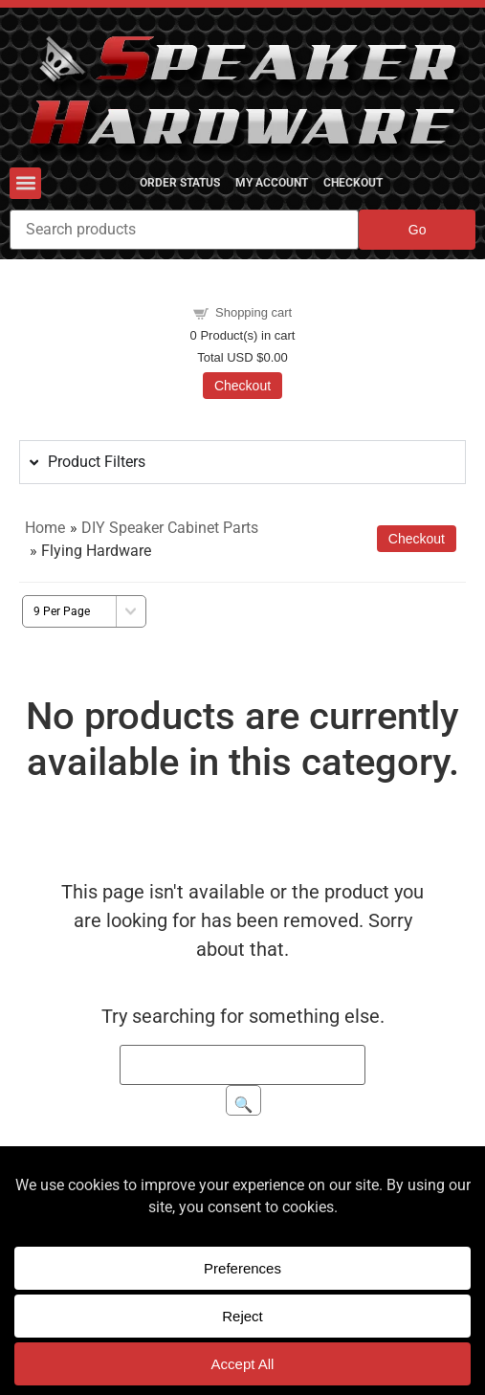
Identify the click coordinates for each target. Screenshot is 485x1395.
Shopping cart (253, 312)
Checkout (353, 182)
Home (45, 528)
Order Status (180, 182)
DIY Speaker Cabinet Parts (169, 528)
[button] (25, 183)
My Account (271, 182)
